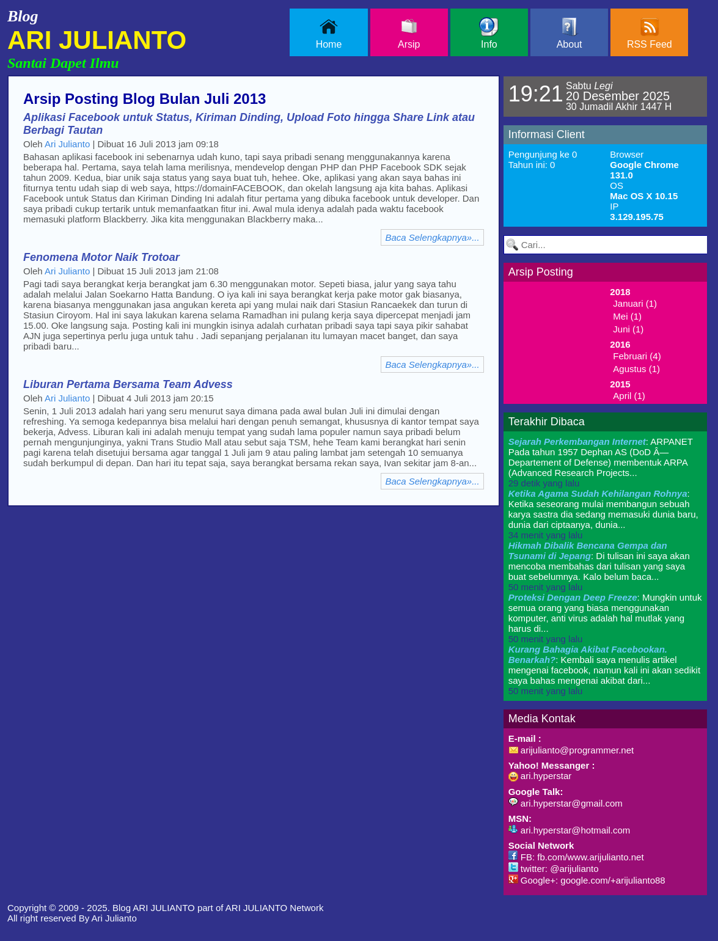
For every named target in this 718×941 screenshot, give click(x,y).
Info (489, 33)
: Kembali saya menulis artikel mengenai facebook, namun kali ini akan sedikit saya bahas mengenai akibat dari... (604, 670)
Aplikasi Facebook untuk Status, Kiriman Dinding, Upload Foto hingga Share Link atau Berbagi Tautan (249, 123)
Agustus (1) (636, 369)
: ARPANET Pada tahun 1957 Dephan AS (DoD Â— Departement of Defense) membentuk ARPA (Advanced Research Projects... (600, 462)
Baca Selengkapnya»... (432, 237)
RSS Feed (649, 33)
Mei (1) (627, 316)
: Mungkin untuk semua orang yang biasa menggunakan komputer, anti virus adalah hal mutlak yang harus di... (605, 618)
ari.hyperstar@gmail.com (565, 803)
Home (329, 33)
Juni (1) (628, 329)
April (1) (629, 395)
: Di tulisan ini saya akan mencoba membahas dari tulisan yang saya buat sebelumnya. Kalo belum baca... (599, 566)
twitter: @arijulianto (553, 868)
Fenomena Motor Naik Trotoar (101, 257)
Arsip (409, 33)
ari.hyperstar (540, 776)
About (569, 33)
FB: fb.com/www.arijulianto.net (576, 857)
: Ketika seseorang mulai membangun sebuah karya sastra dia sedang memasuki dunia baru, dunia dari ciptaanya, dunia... (603, 514)
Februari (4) (637, 356)
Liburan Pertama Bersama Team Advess (128, 384)
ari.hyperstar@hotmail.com (569, 830)
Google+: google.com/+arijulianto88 (586, 880)
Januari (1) (635, 303)
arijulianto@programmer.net (571, 750)
